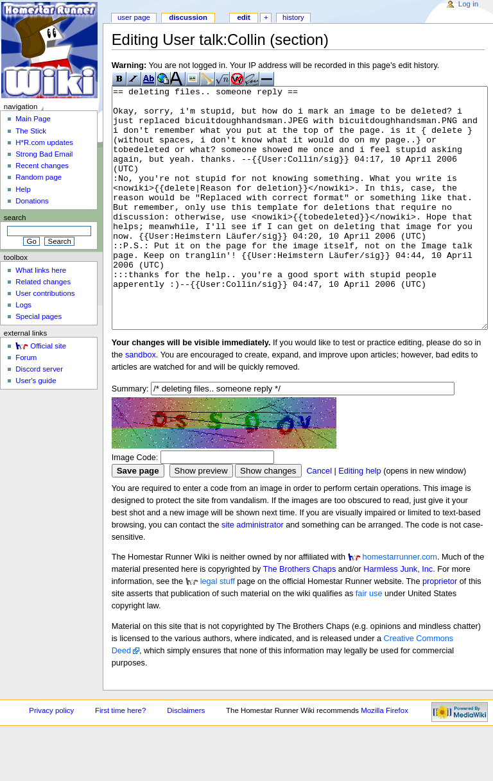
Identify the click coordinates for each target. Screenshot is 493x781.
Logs (23, 305)
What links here (40, 270)
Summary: (130, 437)
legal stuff (217, 629)
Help (23, 189)
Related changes (43, 282)
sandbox (140, 403)
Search (15, 217)
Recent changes (42, 165)
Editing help (359, 519)
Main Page (33, 119)
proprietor (439, 629)
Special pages (38, 316)
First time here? (120, 758)
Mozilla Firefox (384, 758)
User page (133, 17)
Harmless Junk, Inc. (399, 617)
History (293, 17)
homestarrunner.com (400, 605)
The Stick (30, 131)
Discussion (188, 17)
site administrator (252, 573)
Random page (38, 177)
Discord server (39, 369)
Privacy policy (51, 758)
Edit (243, 17)
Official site (48, 346)
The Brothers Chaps (299, 617)
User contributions (44, 293)
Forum (26, 357)
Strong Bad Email (44, 154)
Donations (32, 201)
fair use (369, 641)
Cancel (319, 519)
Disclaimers (186, 758)
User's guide (35, 380)
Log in (468, 4)
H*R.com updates (44, 142)
